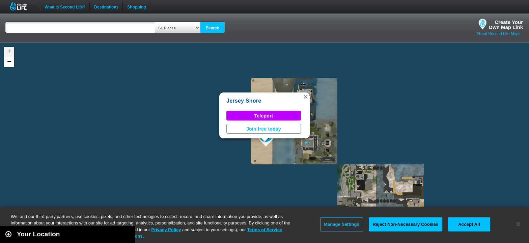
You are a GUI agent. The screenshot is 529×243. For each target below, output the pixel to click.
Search (212, 28)
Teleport (263, 115)
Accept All (469, 224)
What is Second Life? (65, 6)
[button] (306, 96)
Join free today (263, 129)
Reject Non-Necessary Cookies (405, 224)
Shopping (136, 6)
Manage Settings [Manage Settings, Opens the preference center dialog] (341, 224)
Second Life (22, 6)
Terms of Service (264, 229)
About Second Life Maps (498, 33)
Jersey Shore (243, 101)
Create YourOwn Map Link (506, 24)
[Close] (518, 224)
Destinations (106, 6)
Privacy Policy (166, 229)
